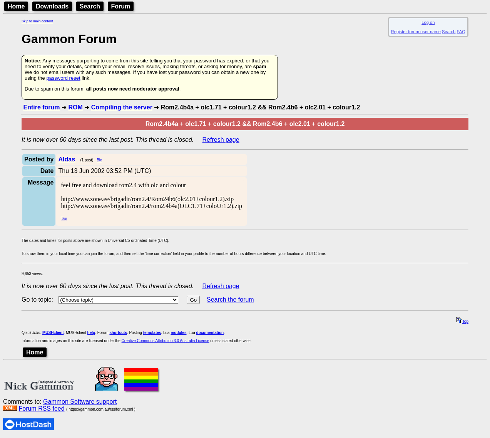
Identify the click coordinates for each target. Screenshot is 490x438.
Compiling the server (121, 107)
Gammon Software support (80, 401)
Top (64, 218)
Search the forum (230, 299)
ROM (75, 107)
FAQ (461, 31)
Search (90, 6)
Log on (428, 22)
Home (16, 6)
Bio (99, 160)
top (462, 321)
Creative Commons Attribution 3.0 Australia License (165, 341)
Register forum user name (416, 31)
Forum (120, 6)
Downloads (52, 6)
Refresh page (220, 139)
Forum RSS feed (41, 408)
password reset (63, 78)
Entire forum (41, 107)
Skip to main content (37, 21)
